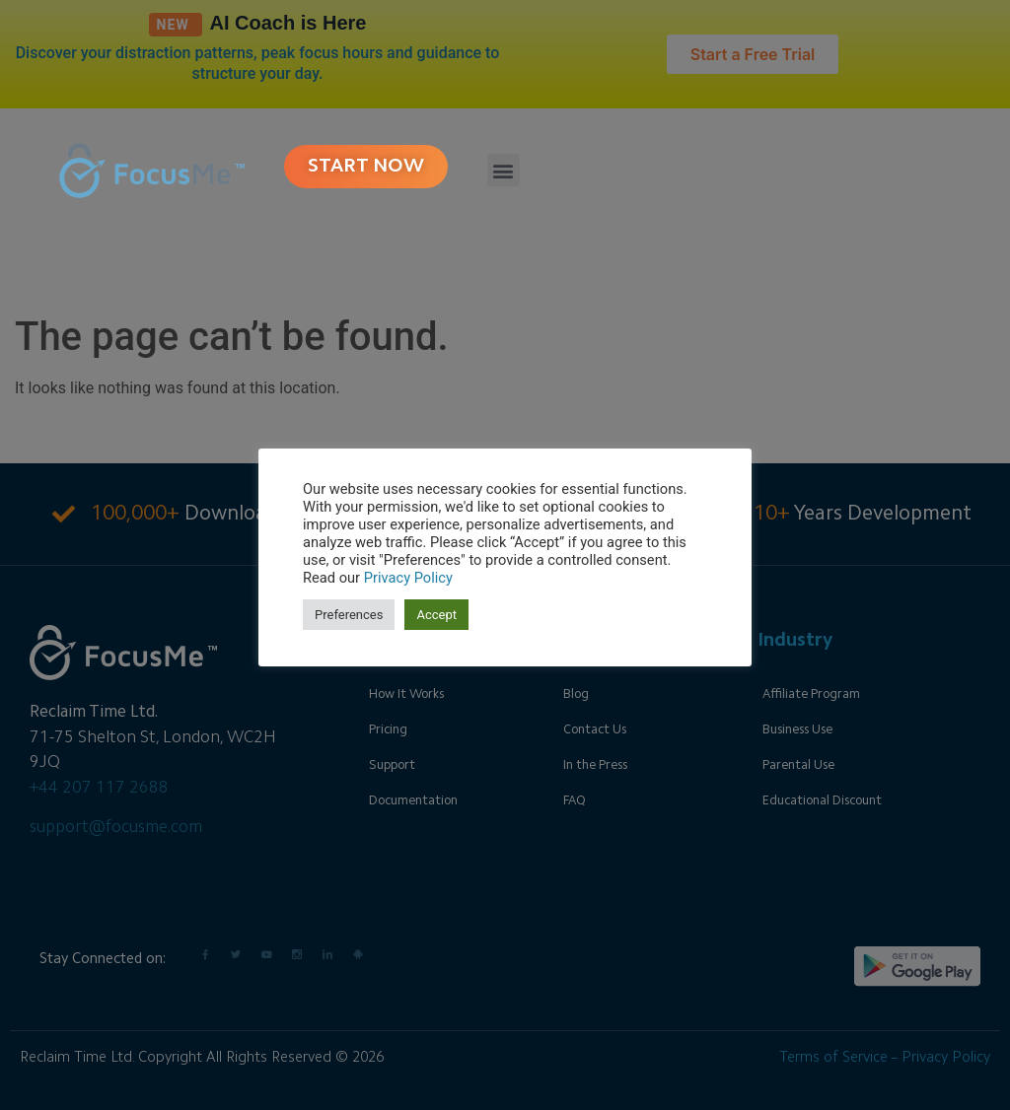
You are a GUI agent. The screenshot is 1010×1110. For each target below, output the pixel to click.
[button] (503, 170)
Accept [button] (436, 614)
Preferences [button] (349, 614)
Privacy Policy (408, 578)
